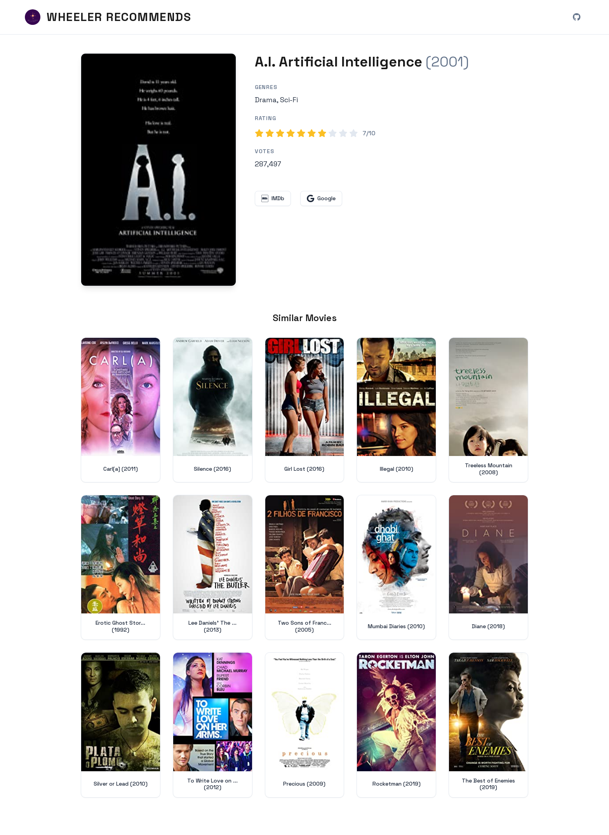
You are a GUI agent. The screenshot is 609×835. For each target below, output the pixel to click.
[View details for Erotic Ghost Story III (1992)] (120, 567)
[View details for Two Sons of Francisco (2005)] (304, 567)
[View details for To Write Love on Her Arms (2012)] (212, 725)
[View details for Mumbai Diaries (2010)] (396, 567)
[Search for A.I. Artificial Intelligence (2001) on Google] (158, 169)
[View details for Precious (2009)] (304, 725)
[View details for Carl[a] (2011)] (120, 410)
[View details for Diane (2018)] (488, 567)
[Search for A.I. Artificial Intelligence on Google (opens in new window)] (321, 198)
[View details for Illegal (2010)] (396, 410)
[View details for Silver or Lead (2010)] (120, 725)
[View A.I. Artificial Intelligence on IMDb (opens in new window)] (273, 198)
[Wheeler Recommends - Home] (108, 17)
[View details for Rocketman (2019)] (396, 725)
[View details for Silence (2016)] (212, 410)
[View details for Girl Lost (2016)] (304, 410)
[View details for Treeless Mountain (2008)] (488, 410)
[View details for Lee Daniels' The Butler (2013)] (212, 567)
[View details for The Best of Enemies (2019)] (488, 725)
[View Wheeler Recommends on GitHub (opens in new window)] (576, 17)
